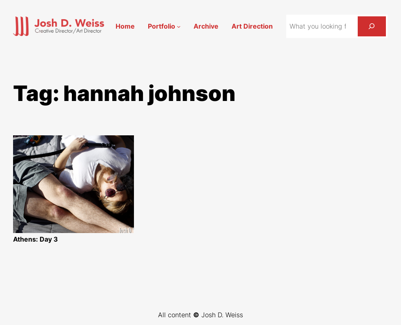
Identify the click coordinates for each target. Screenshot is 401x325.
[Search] (372, 26)
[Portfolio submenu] (178, 26)
